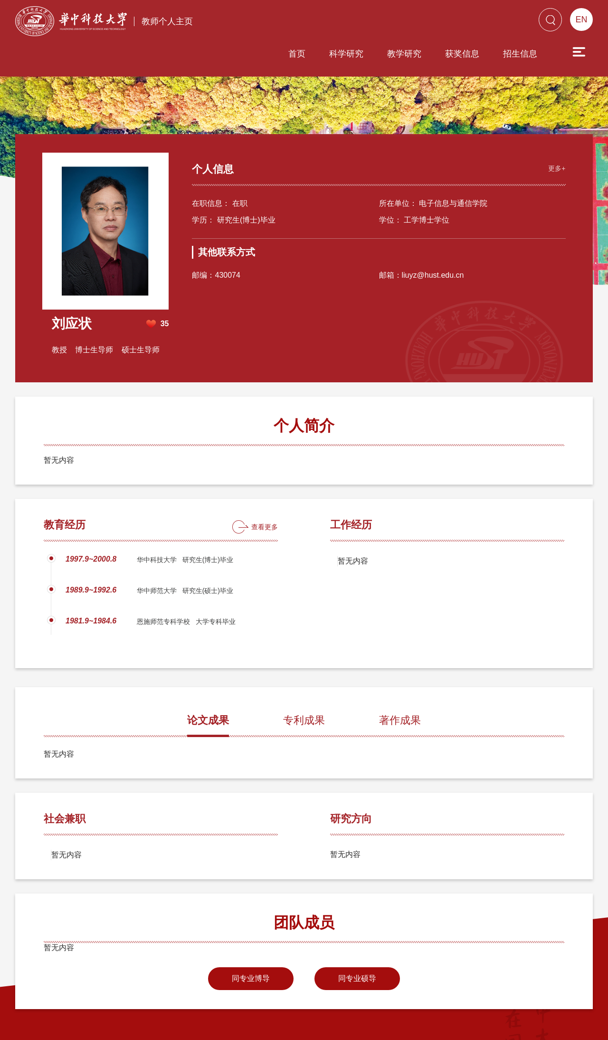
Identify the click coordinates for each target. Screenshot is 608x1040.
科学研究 (292, 22)
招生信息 (466, 22)
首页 (242, 22)
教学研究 (350, 22)
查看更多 (264, 491)
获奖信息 (408, 22)
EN (581, 19)
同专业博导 (251, 942)
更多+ (555, 131)
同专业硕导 (357, 942)
